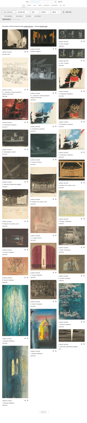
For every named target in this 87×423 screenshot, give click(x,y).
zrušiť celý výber (16, 22)
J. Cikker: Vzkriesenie (64, 252)
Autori (34, 8)
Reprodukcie (55, 8)
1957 (60, 351)
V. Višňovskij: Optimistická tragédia (11, 187)
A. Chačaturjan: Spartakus (66, 96)
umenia (60, 4)
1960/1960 (4, 257)
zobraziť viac (43, 414)
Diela (23, 8)
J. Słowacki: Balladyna (65, 327)
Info (60, 8)
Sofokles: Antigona (35, 54)
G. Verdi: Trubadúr (64, 46)
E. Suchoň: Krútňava (36, 165)
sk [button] (78, 2)
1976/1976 (61, 98)
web (27, 4)
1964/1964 (4, 189)
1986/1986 (33, 102)
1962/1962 (33, 243)
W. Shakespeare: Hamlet (9, 154)
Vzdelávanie (46, 8)
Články (40, 8)
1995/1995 (61, 49)
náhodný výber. (44, 29)
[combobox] (43, 4)
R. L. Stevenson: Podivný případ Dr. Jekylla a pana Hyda (40, 99)
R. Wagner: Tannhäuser (65, 224)
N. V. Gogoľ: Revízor (36, 240)
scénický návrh (6, 57)
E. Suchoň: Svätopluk (8, 255)
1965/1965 (33, 167)
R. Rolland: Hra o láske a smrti (67, 188)
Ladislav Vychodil (7, 54)
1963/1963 (61, 226)
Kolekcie (29, 8)
